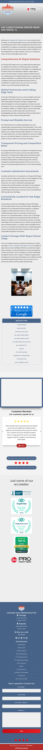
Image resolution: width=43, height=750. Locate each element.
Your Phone (21, 694)
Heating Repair (21, 324)
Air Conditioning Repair (21, 335)
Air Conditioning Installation (21, 342)
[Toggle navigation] (39, 9)
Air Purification (21, 359)
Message (21, 710)
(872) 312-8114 (21, 634)
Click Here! (29, 745)
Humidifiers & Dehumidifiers (21, 355)
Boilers (21, 348)
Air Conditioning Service (21, 338)
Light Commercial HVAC (21, 362)
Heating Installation (21, 331)
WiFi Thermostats (21, 345)
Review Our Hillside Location (21, 467)
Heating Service (21, 328)
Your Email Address (21, 702)
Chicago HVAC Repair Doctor (18, 40)
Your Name (21, 687)
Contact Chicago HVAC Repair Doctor (20, 245)
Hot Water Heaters (21, 352)
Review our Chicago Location (21, 458)
